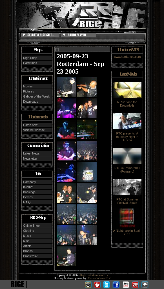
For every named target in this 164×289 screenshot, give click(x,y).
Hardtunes (30, 63)
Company (29, 182)
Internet (28, 187)
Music (27, 235)
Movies (28, 86)
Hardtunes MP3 (128, 49)
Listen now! (30, 125)
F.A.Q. (27, 202)
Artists (27, 246)
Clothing (28, 230)
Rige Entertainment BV (94, 275)
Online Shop (31, 225)
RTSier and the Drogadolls (127, 102)
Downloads (30, 101)
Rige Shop (30, 57)
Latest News (31, 153)
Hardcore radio (37, 117)
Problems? (30, 256)
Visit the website (34, 130)
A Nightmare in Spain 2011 (127, 231)
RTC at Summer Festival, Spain (127, 199)
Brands (28, 251)
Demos (28, 197)
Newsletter (30, 158)
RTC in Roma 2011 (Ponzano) (127, 168)
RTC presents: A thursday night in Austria (127, 135)
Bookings (29, 192)
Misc (26, 240)
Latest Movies (128, 74)
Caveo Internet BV (99, 278)
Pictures (28, 91)
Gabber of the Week (36, 96)
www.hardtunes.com (127, 56)
